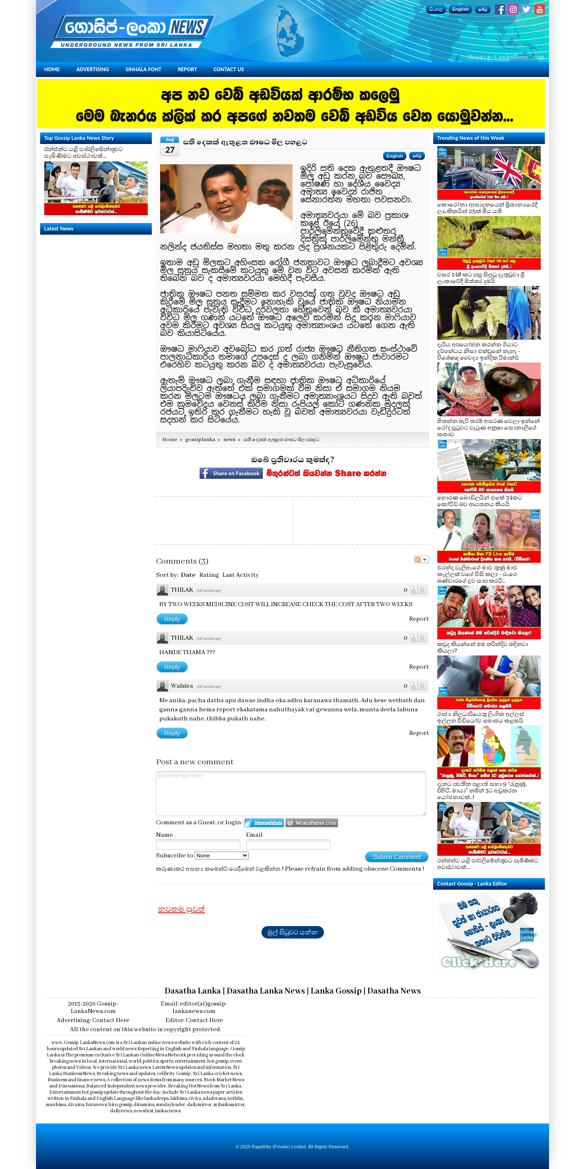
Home (52, 69)
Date (188, 575)
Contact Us (228, 69)
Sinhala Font (143, 69)
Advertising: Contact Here (93, 1020)
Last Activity (241, 575)
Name (164, 835)
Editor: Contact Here (194, 1020)
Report (187, 69)
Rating (209, 575)
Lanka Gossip (336, 991)
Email (254, 835)
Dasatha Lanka (193, 991)
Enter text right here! (291, 793)
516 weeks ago (209, 590)
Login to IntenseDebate (264, 823)
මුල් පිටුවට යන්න (293, 932)
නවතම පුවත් (181, 909)
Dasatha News (394, 991)
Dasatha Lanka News (266, 991)
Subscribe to (202, 856)
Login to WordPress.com (311, 823)
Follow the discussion (421, 559)
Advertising (92, 69)
